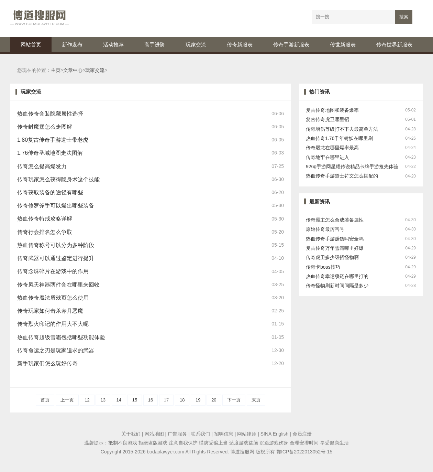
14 (118, 400)
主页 (55, 70)
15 (134, 400)
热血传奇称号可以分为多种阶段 (55, 245)
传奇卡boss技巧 (323, 267)
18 (182, 400)
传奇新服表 (240, 44)
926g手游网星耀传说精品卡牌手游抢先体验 (352, 166)
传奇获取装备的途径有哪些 (50, 192)
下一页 (234, 400)
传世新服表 (343, 44)
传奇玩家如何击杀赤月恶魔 (50, 311)
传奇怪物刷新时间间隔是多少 (337, 285)
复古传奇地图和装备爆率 (332, 110)
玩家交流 (196, 44)
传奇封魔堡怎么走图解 (44, 127)
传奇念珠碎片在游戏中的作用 (53, 271)
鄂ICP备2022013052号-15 (304, 451)
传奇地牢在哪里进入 (327, 157)
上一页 (67, 400)
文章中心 (72, 70)
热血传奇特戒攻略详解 (44, 219)
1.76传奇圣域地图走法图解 (50, 153)
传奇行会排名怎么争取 (44, 232)
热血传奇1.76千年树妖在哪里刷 (339, 138)
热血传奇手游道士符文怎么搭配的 (342, 176)
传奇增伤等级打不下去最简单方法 (342, 129)
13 (102, 400)
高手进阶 (154, 44)
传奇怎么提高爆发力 (42, 166)
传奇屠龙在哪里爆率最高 (332, 147)
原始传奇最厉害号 (325, 229)
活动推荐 (113, 44)
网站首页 (31, 44)
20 (213, 400)
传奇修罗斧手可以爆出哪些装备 (55, 205)
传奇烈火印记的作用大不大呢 (53, 324)
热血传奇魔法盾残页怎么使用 (53, 298)
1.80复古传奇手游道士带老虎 (52, 140)
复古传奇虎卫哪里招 (327, 119)
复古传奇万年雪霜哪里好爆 (335, 248)
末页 (256, 400)
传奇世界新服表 (394, 44)
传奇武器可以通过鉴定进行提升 (55, 258)
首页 (45, 400)
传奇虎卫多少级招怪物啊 (332, 257)
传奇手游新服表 (291, 44)
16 (150, 400)
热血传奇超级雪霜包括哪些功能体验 (61, 337)
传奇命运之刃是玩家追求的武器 (55, 350)
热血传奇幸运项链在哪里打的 (337, 276)
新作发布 (72, 44)
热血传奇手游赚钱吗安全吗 (335, 239)
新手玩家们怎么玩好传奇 (47, 363)
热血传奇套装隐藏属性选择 (50, 114)
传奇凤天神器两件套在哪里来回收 (58, 285)
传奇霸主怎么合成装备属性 (335, 220)
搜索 (403, 16)
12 (87, 400)
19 (198, 400)
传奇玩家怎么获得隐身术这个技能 (58, 179)
